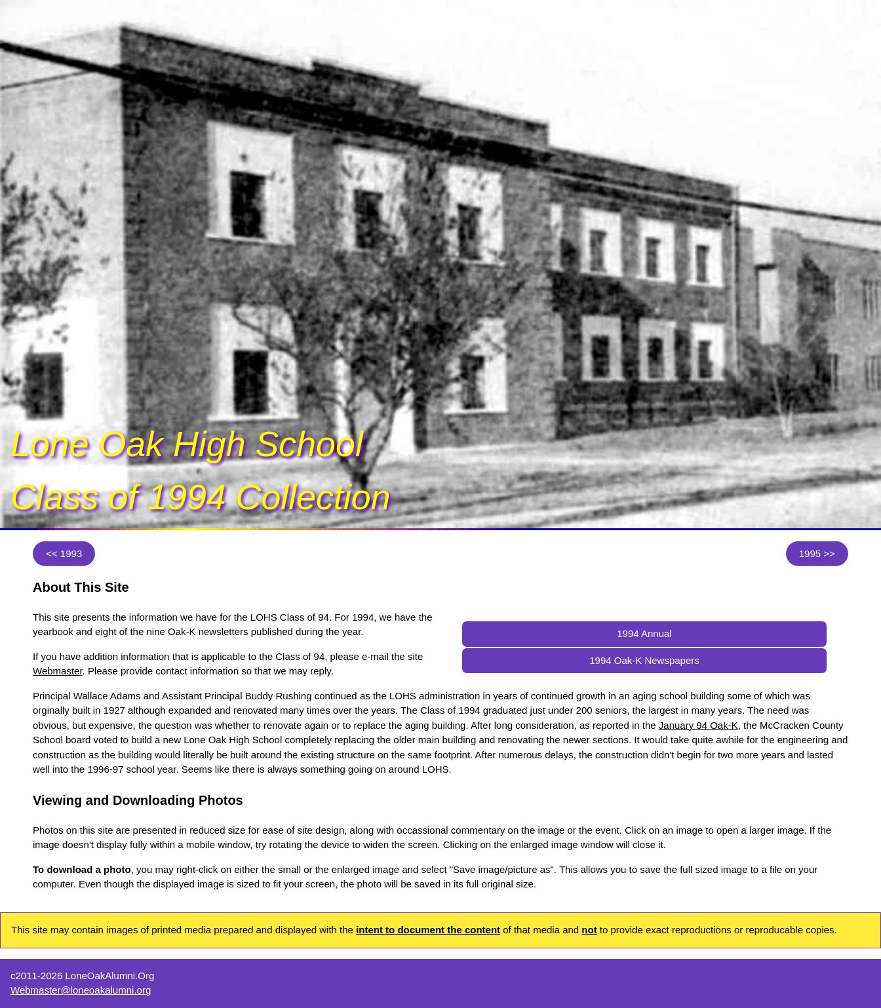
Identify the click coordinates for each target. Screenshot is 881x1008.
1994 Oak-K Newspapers (644, 660)
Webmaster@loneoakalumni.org (80, 990)
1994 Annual (644, 633)
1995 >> (817, 553)
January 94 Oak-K (698, 725)
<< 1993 (64, 553)
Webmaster (58, 670)
